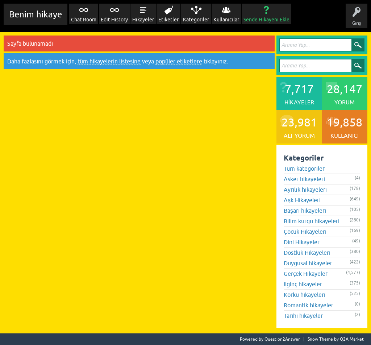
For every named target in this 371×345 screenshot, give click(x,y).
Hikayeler (143, 19)
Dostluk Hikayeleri (307, 252)
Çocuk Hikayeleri (305, 231)
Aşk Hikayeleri (302, 200)
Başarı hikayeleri (305, 210)
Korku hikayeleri (304, 294)
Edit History (114, 19)
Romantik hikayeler (308, 305)
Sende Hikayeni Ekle (266, 19)
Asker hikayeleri (304, 179)
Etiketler (168, 19)
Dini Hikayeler (302, 242)
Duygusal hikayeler (308, 263)
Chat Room (83, 19)
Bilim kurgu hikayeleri (311, 221)
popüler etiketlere (178, 61)
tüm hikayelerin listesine (109, 61)
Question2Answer (282, 339)
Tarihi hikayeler (303, 315)
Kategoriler (196, 19)
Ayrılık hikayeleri (305, 189)
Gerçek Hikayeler (306, 273)
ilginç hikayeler (303, 284)
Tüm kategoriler (304, 168)
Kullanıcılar (226, 19)
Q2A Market (352, 339)
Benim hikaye (35, 14)
